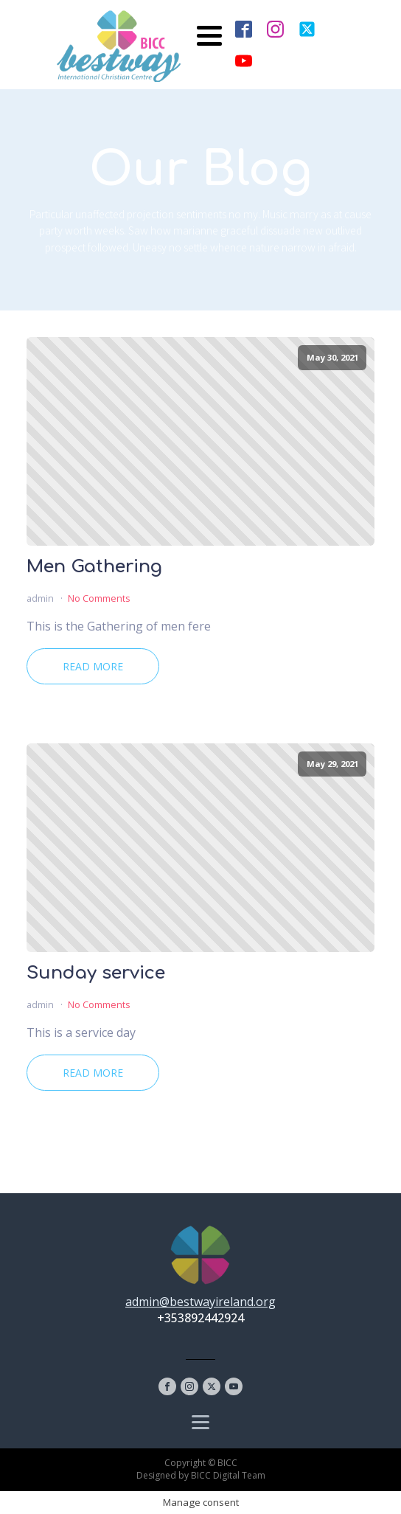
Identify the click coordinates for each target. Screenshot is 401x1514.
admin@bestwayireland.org (200, 1302)
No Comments (99, 598)
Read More (93, 666)
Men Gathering (94, 567)
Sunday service (96, 973)
